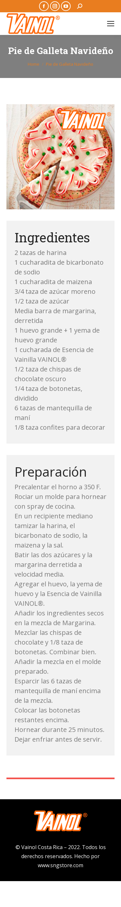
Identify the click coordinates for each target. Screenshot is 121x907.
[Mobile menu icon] (111, 24)
